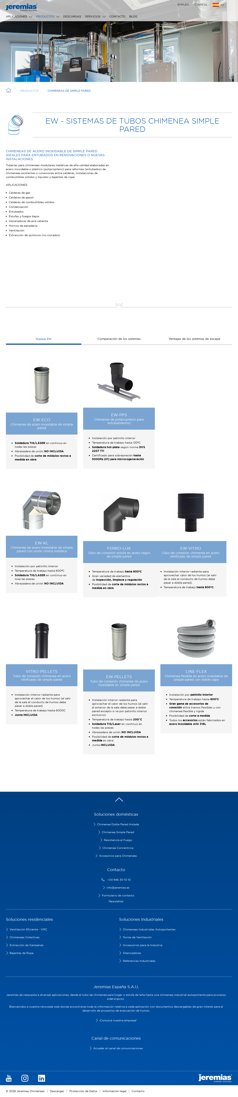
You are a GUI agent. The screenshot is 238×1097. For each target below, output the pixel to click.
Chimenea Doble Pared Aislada (118, 824)
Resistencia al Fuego (118, 840)
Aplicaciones (16, 16)
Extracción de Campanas (26, 945)
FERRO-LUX (119, 548)
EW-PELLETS (119, 676)
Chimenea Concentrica (117, 848)
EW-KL (41, 542)
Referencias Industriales (139, 961)
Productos (45, 16)
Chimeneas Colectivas (25, 937)
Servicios (92, 16)
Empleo (183, 4)
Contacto (117, 16)
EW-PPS (119, 414)
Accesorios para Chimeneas (118, 856)
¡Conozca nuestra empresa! (118, 1020)
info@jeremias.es (118, 887)
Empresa (200, 4)
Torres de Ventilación (137, 937)
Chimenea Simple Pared (118, 832)
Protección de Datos (83, 1091)
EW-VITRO (190, 548)
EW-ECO (41, 419)
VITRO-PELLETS (42, 671)
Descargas (72, 16)
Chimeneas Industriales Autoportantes (149, 929)
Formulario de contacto (118, 895)
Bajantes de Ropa (21, 953)
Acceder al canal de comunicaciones (118, 1048)
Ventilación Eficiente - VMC (28, 929)
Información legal (114, 1091)
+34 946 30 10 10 (119, 879)
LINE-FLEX (196, 671)
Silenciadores (132, 953)
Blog (133, 16)
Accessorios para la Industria (142, 945)
